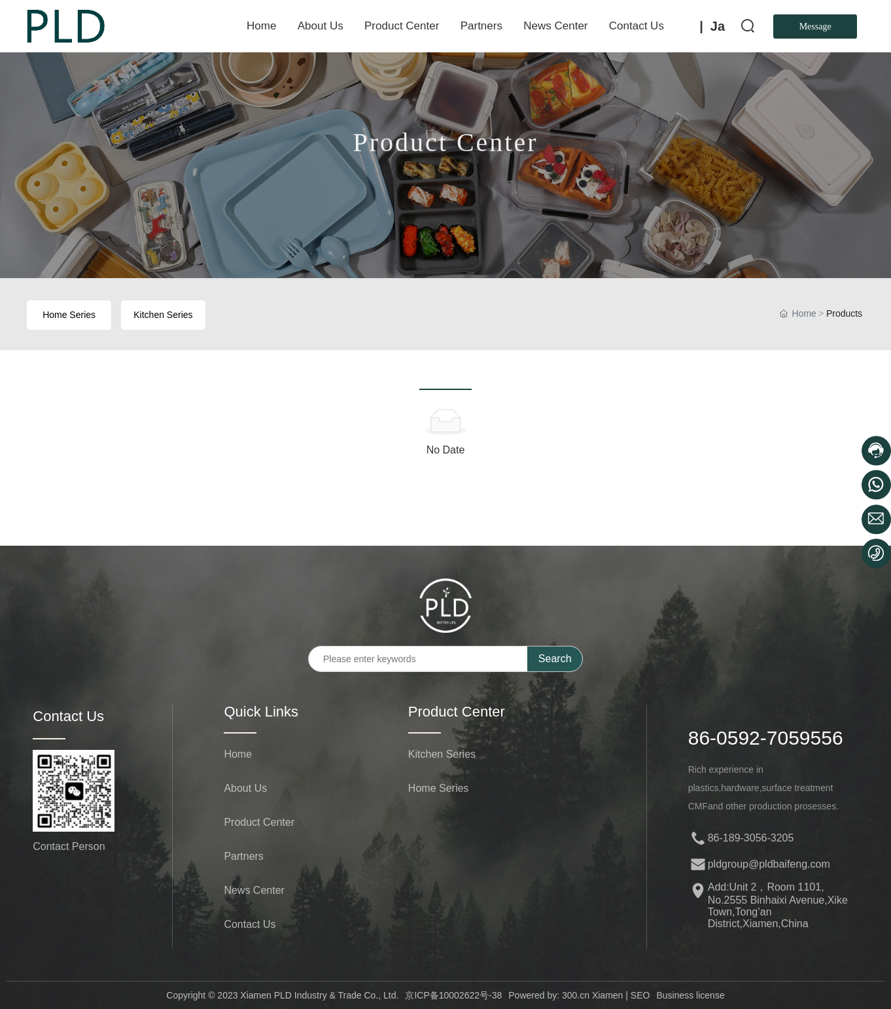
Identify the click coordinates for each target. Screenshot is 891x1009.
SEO (640, 995)
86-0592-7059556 (765, 738)
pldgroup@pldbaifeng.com (769, 864)
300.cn (575, 995)
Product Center (445, 147)
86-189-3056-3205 (751, 837)
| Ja (712, 26)
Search (555, 658)
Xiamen (606, 995)
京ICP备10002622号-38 (453, 995)
